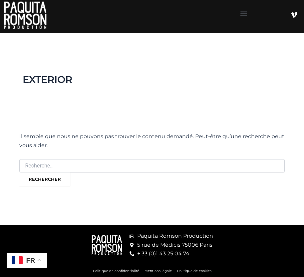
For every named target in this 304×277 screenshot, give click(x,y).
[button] (243, 11)
